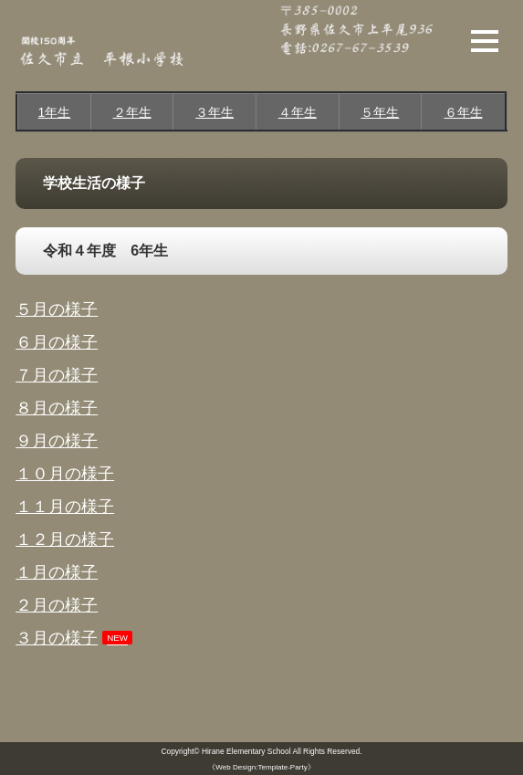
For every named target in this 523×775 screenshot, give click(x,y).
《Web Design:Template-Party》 (261, 767)
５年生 (380, 112)
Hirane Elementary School (246, 751)
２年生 (132, 112)
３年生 (214, 112)
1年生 (54, 112)
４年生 (297, 112)
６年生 (464, 112)
